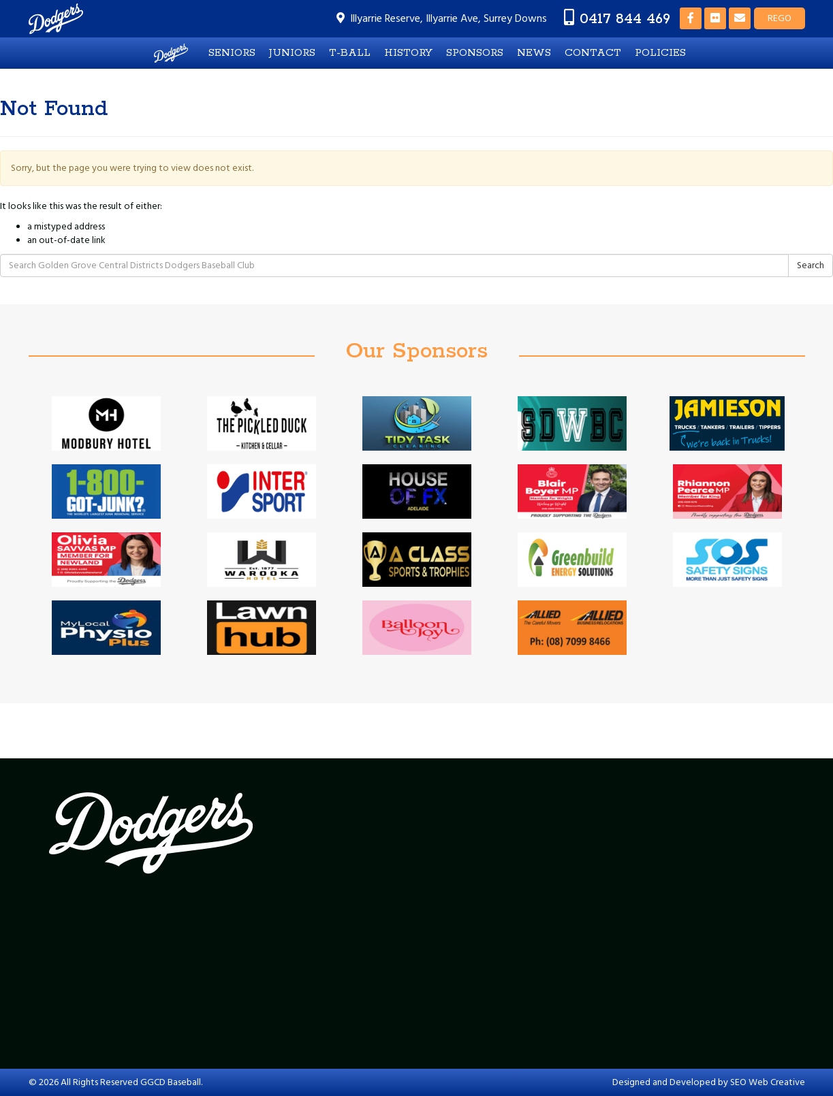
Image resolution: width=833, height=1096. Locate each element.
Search (810, 265)
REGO (779, 18)
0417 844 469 (625, 18)
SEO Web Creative (767, 1082)
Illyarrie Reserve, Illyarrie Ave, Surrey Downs (448, 18)
